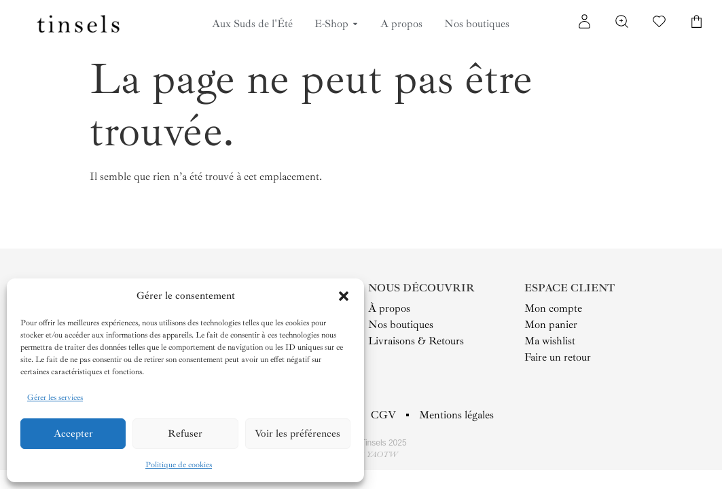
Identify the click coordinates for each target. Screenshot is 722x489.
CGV (383, 415)
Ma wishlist (549, 341)
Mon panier (550, 324)
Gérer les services (55, 398)
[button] (343, 296)
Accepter (73, 433)
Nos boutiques (400, 324)
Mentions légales (456, 415)
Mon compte (553, 308)
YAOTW (382, 455)
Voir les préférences (297, 433)
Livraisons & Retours (416, 341)
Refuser (185, 433)
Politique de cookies (178, 465)
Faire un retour (557, 357)
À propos (389, 308)
